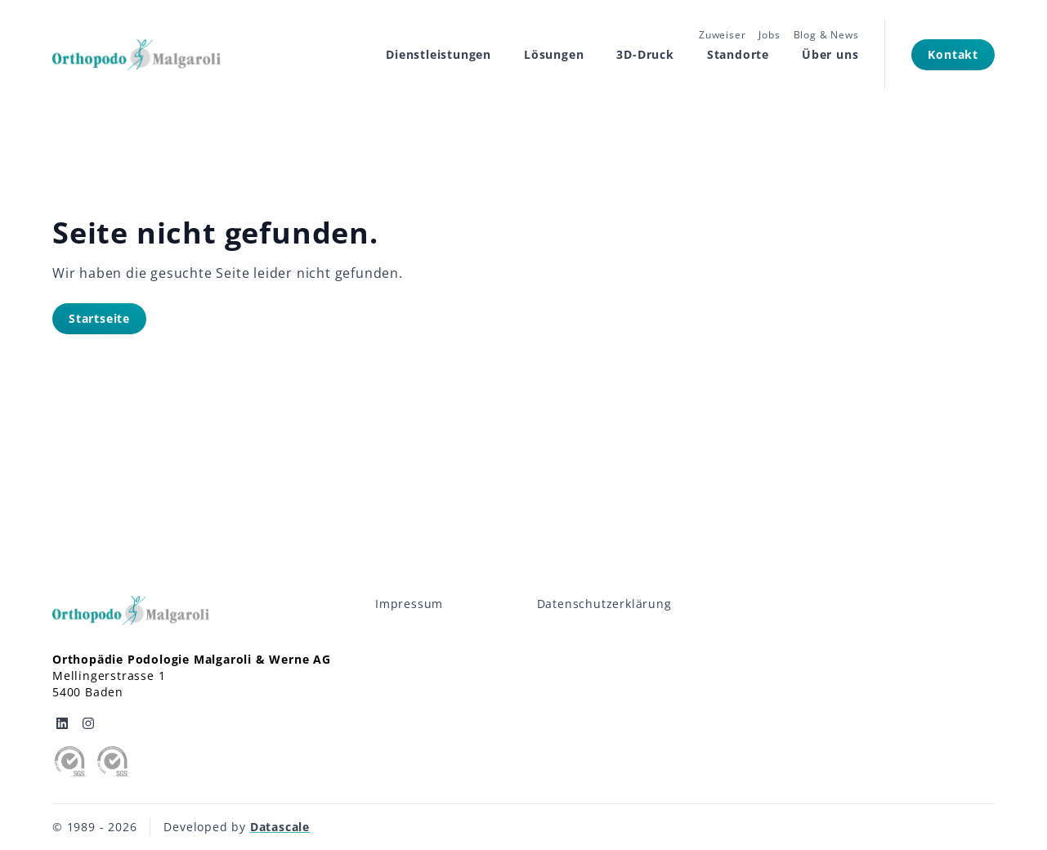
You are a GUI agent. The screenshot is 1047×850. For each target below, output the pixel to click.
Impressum (409, 603)
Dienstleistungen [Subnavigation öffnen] (438, 54)
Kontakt (953, 54)
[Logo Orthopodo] (136, 55)
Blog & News (826, 35)
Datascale (280, 826)
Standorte (738, 54)
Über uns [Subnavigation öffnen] (830, 54)
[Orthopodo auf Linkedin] (62, 723)
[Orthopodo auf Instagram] (88, 723)
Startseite (99, 318)
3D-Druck (644, 54)
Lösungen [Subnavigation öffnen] (554, 54)
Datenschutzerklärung (604, 603)
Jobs (769, 35)
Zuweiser (722, 35)
